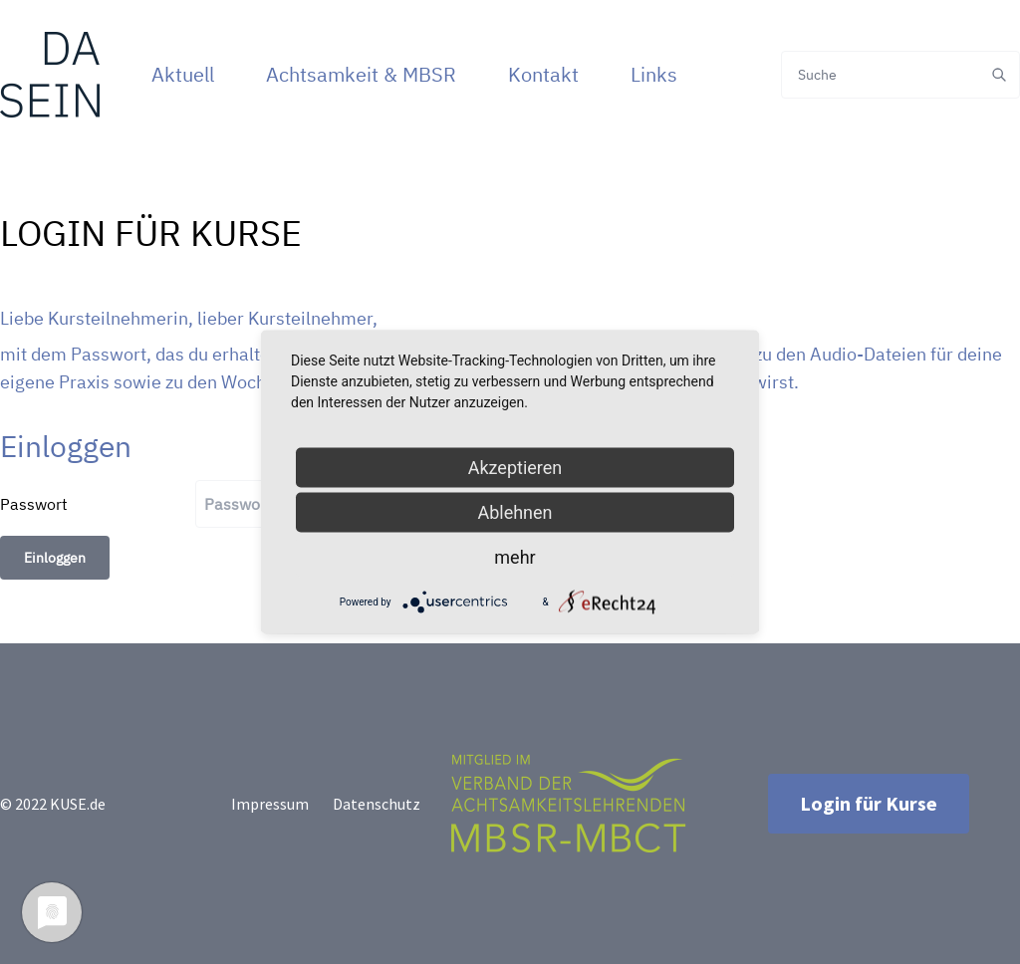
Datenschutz (376, 804)
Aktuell (182, 74)
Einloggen (55, 558)
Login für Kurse (868, 803)
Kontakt (543, 74)
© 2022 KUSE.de (53, 804)
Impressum (270, 804)
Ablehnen (514, 512)
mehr (514, 557)
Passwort (34, 504)
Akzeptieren (515, 467)
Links (654, 74)
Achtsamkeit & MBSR (361, 74)
